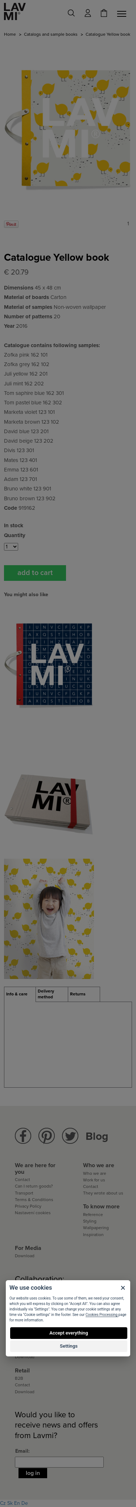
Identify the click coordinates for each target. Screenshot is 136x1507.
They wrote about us (103, 1193)
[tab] (20, 994)
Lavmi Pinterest (46, 1136)
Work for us (94, 1179)
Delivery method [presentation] (46, 994)
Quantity (14, 535)
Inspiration (93, 1234)
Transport (24, 1193)
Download (24, 1255)
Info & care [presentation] (17, 994)
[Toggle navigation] (123, 14)
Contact (22, 1179)
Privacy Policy (28, 1206)
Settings (69, 1346)
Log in (33, 1473)
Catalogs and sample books (51, 34)
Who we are (94, 1173)
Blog (97, 1136)
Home (10, 34)
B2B (19, 1378)
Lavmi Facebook (23, 1136)
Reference (93, 1214)
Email (21, 1451)
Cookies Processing (102, 1315)
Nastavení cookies (33, 1212)
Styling (89, 1221)
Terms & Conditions (34, 1199)
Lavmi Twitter (70, 1136)
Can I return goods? (34, 1186)
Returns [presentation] (78, 994)
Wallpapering (96, 1227)
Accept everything (68, 1333)
